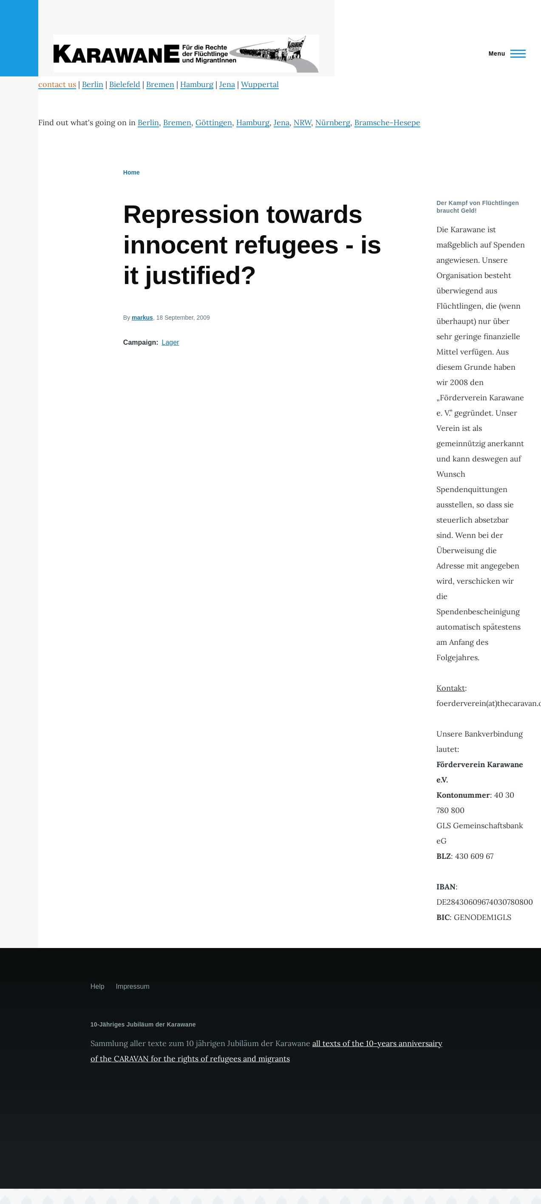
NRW (302, 122)
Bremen (160, 84)
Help (98, 986)
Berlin (92, 84)
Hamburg (196, 84)
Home (131, 172)
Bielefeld (124, 84)
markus (142, 317)
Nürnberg (332, 122)
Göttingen (213, 122)
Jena (227, 84)
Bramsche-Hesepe (387, 122)
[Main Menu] (504, 53)
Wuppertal (260, 84)
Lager (170, 342)
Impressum (133, 986)
